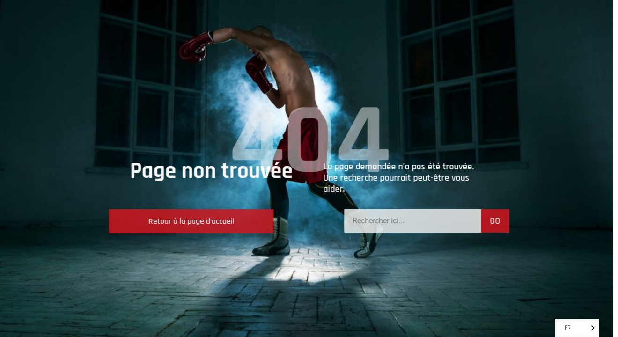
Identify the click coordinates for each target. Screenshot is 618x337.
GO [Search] (527, 221)
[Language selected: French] (577, 328)
